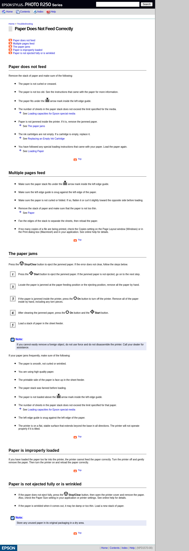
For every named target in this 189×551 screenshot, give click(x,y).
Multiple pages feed (21, 43)
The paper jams (19, 46)
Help (53, 11)
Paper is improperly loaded (25, 50)
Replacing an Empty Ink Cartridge (46, 138)
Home (9, 11)
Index (40, 11)
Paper (31, 213)
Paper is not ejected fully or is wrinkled (32, 53)
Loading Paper (36, 151)
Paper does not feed (22, 40)
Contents (25, 11)
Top (78, 159)
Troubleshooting (25, 24)
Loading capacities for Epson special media (51, 113)
